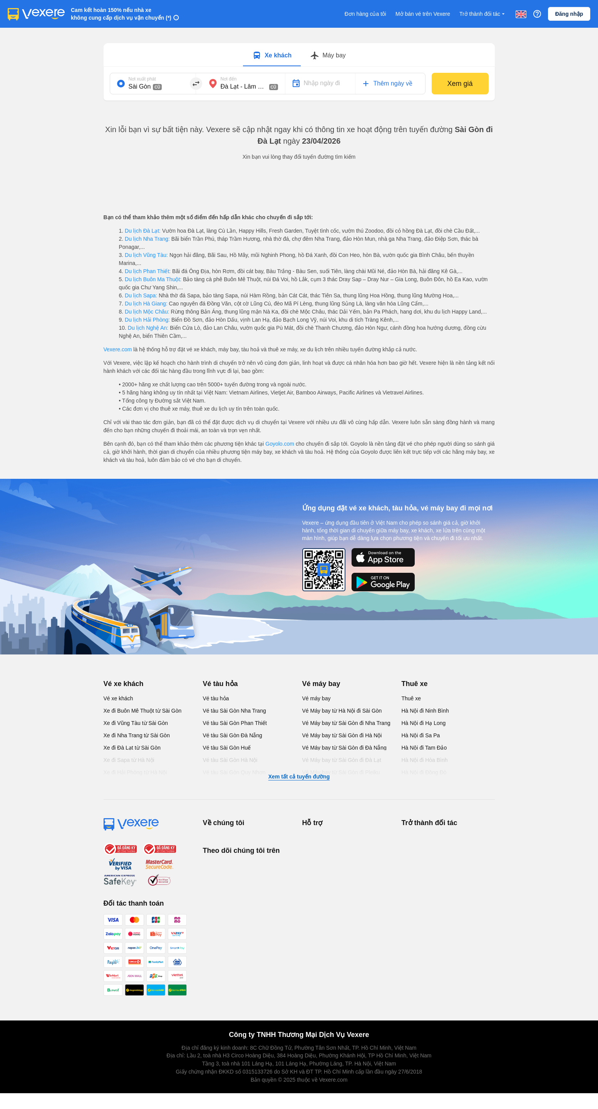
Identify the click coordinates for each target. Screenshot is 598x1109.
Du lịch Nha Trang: (147, 239)
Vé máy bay (321, 684)
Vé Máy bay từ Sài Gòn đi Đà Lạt (341, 760)
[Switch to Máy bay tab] (327, 55)
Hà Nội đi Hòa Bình (425, 760)
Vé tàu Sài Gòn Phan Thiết (235, 723)
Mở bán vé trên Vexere (422, 14)
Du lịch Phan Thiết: (147, 271)
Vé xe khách (124, 684)
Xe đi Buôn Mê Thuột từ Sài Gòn (143, 711)
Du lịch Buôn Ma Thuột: (153, 279)
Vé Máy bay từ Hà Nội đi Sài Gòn (342, 711)
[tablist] (299, 55)
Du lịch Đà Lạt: (142, 231)
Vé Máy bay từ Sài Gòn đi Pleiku (341, 772)
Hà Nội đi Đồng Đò (424, 772)
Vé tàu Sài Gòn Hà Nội (230, 760)
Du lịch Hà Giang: (146, 303)
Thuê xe (415, 684)
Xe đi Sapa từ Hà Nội (129, 760)
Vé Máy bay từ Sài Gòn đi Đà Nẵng (344, 748)
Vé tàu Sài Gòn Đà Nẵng (232, 735)
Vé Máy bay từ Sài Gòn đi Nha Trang (346, 723)
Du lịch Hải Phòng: (147, 320)
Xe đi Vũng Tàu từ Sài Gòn (136, 723)
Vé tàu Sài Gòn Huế (227, 748)
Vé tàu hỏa (220, 684)
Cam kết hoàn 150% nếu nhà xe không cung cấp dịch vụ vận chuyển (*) (121, 14)
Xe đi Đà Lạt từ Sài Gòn (132, 748)
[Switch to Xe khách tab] (271, 55)
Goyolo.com (279, 444)
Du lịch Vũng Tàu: (146, 255)
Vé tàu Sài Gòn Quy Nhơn (234, 772)
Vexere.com (118, 349)
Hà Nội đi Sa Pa (421, 735)
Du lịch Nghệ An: (148, 328)
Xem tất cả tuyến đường (299, 776)
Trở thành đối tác (482, 14)
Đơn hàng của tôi (365, 14)
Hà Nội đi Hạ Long (424, 723)
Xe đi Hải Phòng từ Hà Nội (135, 772)
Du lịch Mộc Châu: (147, 312)
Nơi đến (229, 79)
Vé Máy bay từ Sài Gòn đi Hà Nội (342, 735)
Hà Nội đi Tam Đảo (424, 748)
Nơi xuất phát (142, 79)
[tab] (272, 54)
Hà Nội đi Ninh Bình (425, 711)
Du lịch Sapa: (141, 295)
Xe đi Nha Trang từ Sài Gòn (137, 735)
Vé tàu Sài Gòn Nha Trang (234, 711)
